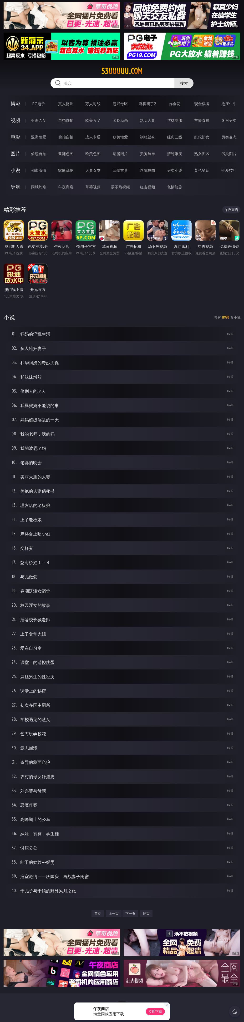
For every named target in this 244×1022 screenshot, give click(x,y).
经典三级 (174, 137)
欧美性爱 (120, 137)
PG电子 (38, 103)
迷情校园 (147, 170)
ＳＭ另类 (229, 120)
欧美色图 (93, 153)
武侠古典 (120, 170)
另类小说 (174, 170)
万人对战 (93, 103)
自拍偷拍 (65, 120)
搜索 (184, 83)
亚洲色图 (65, 153)
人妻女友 (93, 170)
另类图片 (229, 153)
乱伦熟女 (201, 137)
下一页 (130, 913)
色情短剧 (174, 187)
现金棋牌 (201, 103)
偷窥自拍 (38, 153)
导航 (15, 187)
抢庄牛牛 (229, 103)
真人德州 (65, 103)
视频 (15, 120)
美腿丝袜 (147, 153)
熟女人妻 (147, 120)
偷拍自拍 (65, 137)
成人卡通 (93, 137)
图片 (15, 153)
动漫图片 (120, 153)
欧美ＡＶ (93, 120)
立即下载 (155, 1011)
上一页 (114, 913)
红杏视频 (147, 187)
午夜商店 (65, 187)
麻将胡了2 (147, 103)
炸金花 (174, 103)
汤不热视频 (120, 187)
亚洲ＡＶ (38, 120)
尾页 (146, 913)
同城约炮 (38, 187)
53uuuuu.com (121, 71)
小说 (15, 170)
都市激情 (38, 170)
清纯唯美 (174, 153)
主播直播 (201, 120)
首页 (97, 913)
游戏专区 (120, 103)
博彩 (15, 103)
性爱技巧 (229, 170)
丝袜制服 (174, 120)
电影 (15, 137)
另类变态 (229, 137)
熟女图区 (201, 153)
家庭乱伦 (65, 170)
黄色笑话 (201, 170)
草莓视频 (93, 187)
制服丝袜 (147, 137)
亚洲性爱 (38, 137)
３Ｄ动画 (120, 120)
